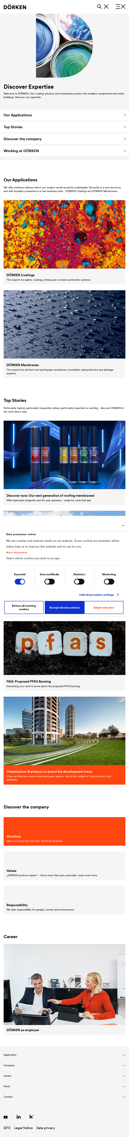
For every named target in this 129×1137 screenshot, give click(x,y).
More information (17, 552)
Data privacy (45, 1128)
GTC (7, 1128)
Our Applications (65, 115)
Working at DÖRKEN (65, 150)
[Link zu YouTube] (6, 1117)
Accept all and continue (64, 607)
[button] (64, 1056)
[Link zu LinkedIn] (19, 1117)
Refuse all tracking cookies (24, 607)
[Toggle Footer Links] (64, 1098)
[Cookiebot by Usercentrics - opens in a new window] (109, 525)
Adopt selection (104, 607)
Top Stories (65, 127)
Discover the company (65, 139)
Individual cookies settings (96, 594)
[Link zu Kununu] (32, 1117)
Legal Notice (23, 1128)
